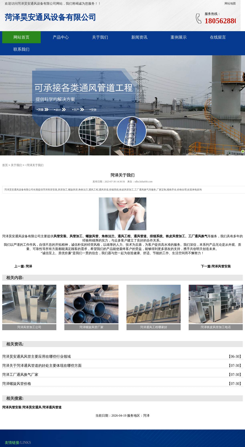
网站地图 (230, 3)
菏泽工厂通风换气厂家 (122, 374)
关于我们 (100, 37)
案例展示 (179, 37)
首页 (5, 165)
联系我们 (21, 49)
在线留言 (218, 37)
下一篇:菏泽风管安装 (216, 266)
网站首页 (21, 37)
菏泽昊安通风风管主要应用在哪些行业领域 (122, 356)
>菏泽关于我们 (34, 165)
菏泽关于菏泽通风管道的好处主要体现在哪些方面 (122, 365)
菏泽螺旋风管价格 (122, 383)
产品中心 (61, 37)
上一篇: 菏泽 (23, 266)
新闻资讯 (139, 37)
